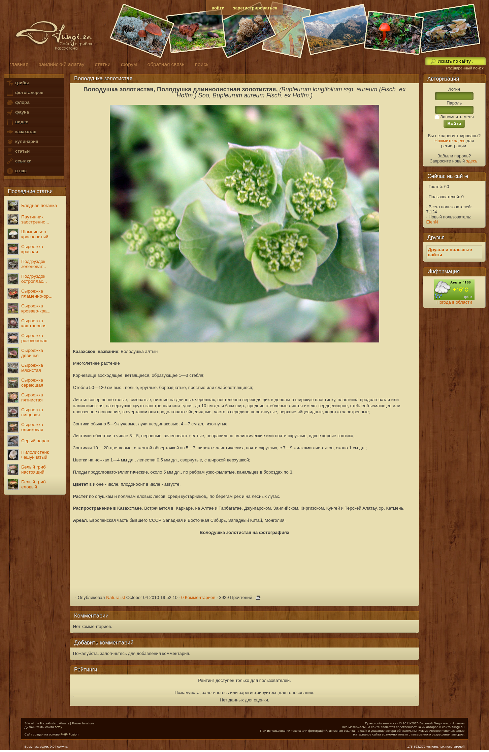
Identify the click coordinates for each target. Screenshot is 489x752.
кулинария (22, 142)
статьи (18, 151)
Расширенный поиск (464, 68)
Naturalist (115, 597)
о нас (16, 171)
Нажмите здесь (449, 140)
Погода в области (454, 302)
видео (17, 122)
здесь (472, 160)
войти (217, 7)
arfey (58, 727)
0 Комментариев (198, 597)
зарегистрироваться (255, 7)
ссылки (19, 161)
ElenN (432, 221)
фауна (17, 112)
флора (18, 102)
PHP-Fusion (69, 734)
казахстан (21, 132)
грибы (17, 83)
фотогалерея (24, 93)
